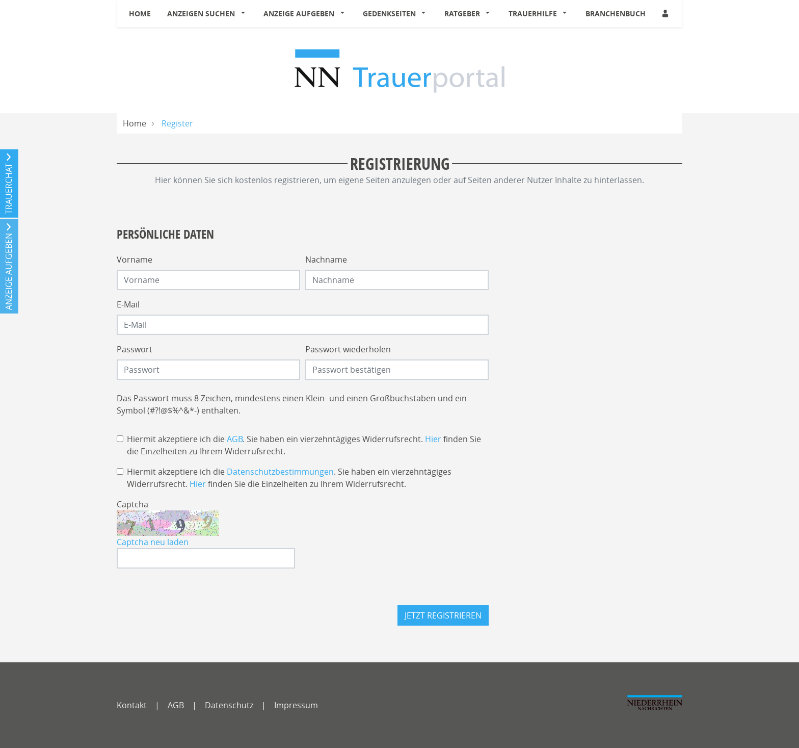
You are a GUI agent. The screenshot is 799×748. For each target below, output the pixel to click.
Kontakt (132, 705)
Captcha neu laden (153, 542)
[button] (245, 14)
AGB (235, 439)
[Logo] (400, 69)
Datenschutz (229, 705)
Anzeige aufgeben (298, 13)
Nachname (326, 259)
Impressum (296, 705)
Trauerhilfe (533, 13)
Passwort (134, 349)
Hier (433, 439)
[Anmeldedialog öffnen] (666, 13)
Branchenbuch (615, 13)
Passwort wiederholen (348, 349)
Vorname (134, 259)
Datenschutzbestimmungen (280, 471)
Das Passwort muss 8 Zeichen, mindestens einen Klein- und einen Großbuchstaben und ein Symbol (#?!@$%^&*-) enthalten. (292, 404)
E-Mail (128, 304)
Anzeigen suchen (201, 13)
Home (140, 13)
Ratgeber (462, 13)
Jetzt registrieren (443, 615)
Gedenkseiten (389, 13)
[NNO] (654, 707)
